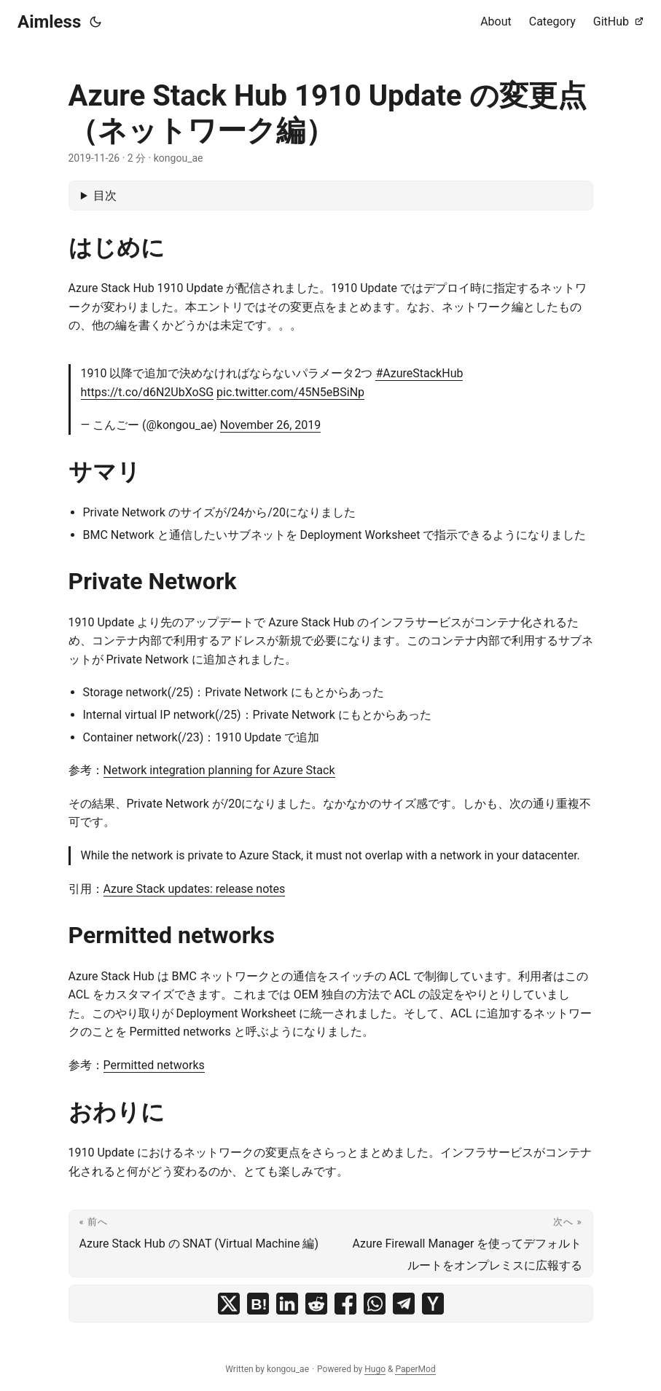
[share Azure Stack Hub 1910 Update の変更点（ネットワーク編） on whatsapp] (375, 1304)
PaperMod (415, 1369)
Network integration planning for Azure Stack (219, 770)
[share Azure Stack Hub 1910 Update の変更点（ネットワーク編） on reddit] (316, 1304)
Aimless (49, 22)
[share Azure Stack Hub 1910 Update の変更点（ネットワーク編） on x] (229, 1304)
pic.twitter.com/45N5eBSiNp (290, 392)
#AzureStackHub (419, 373)
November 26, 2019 (270, 425)
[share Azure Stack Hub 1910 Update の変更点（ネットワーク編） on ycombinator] (433, 1304)
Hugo (375, 1369)
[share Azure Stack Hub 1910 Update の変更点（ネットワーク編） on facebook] (345, 1304)
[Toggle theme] (95, 22)
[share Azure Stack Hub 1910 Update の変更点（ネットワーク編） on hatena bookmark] (258, 1304)
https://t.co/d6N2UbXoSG (147, 392)
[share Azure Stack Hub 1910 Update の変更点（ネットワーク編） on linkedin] (287, 1304)
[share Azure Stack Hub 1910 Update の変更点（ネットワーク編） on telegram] (404, 1304)
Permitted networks (154, 1065)
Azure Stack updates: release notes (194, 889)
